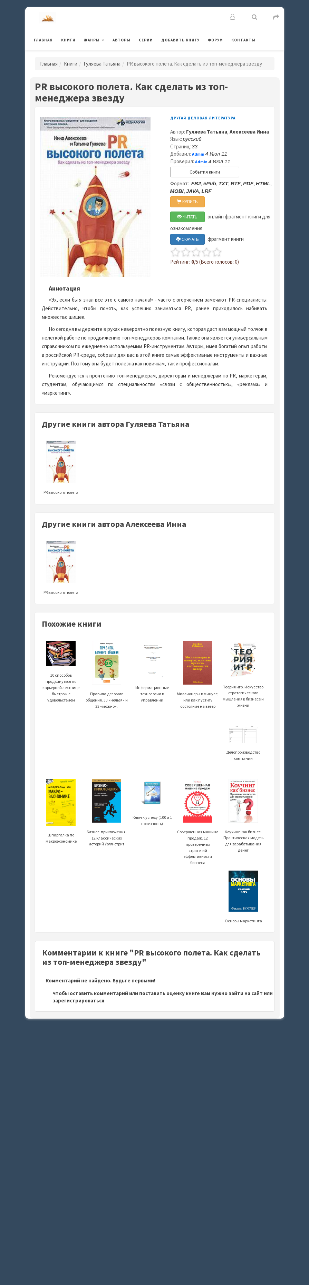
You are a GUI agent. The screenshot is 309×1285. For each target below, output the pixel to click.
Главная (43, 40)
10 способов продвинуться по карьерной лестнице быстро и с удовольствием (60, 676)
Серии (146, 40)
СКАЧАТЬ (187, 239)
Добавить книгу (180, 40)
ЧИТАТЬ (187, 217)
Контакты (243, 40)
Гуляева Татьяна (102, 63)
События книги (205, 172)
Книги (68, 40)
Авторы (122, 40)
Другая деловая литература (202, 118)
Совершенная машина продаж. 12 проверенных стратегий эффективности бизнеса (198, 831)
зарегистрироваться (78, 1000)
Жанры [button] (92, 40)
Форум (215, 40)
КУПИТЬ (187, 202)
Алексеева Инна (249, 131)
